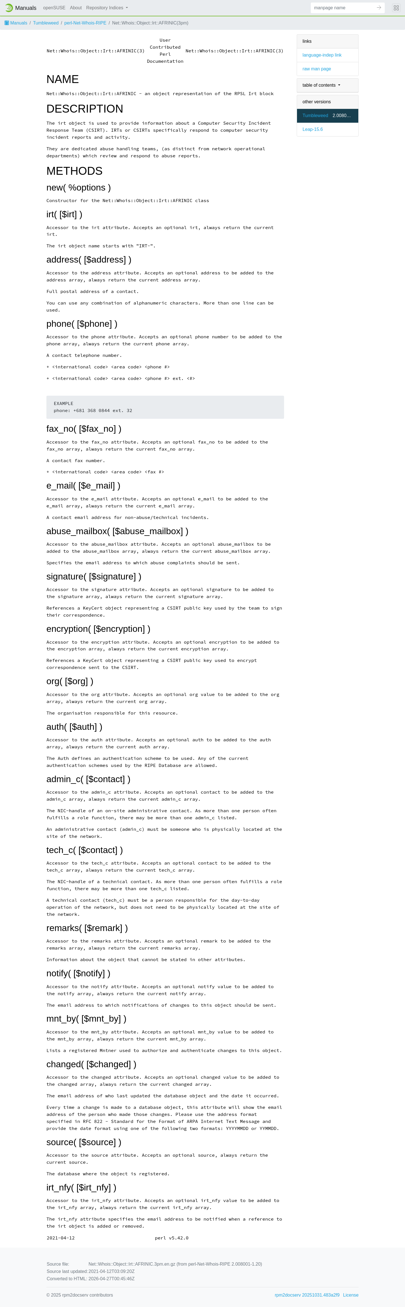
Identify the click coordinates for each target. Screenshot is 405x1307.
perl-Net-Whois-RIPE (85, 23)
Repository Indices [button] (105, 7)
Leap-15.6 (313, 129)
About (76, 7)
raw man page (317, 68)
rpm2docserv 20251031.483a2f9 (307, 1295)
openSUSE (54, 7)
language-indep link (322, 55)
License (351, 1295)
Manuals (15, 23)
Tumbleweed (45, 23)
